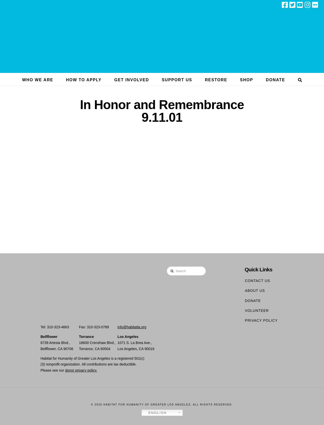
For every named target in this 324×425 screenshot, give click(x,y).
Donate (253, 301)
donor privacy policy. (81, 370)
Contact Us (257, 281)
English (155, 413)
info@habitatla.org (131, 327)
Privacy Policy (261, 320)
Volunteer (257, 311)
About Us (255, 291)
